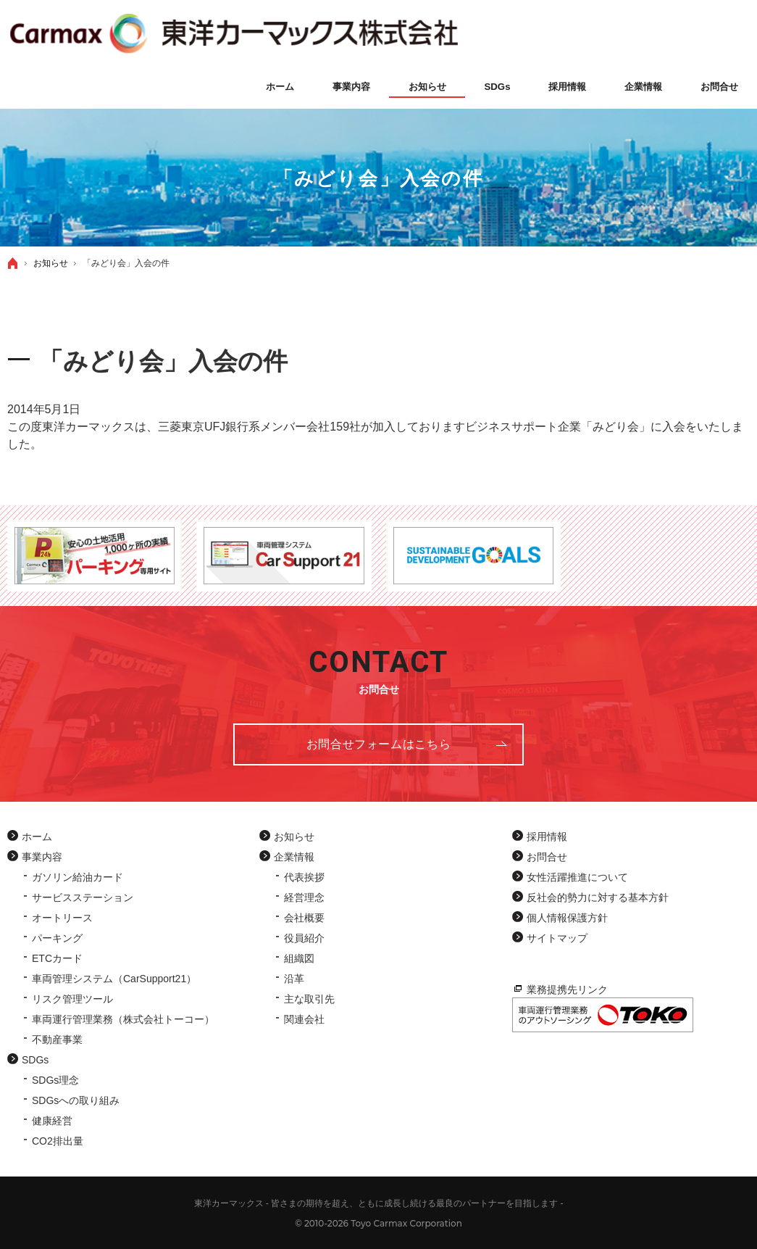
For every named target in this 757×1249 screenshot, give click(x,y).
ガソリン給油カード (77, 877)
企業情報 (294, 857)
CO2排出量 (57, 1141)
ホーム (37, 836)
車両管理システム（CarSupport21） (114, 978)
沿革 (294, 978)
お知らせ (294, 836)
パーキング (57, 938)
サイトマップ (557, 938)
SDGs (35, 1060)
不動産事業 (57, 1039)
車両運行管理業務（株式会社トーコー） (123, 1019)
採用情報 (547, 836)
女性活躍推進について (577, 877)
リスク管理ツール (72, 999)
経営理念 (304, 897)
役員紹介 (304, 938)
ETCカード (57, 958)
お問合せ (547, 857)
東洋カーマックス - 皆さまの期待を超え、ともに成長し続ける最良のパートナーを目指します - (379, 1203)
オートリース (62, 918)
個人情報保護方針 (567, 918)
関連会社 (304, 1019)
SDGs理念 (55, 1080)
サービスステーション (82, 897)
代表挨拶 (304, 877)
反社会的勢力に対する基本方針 (598, 897)
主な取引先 (309, 999)
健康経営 (52, 1120)
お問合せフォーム (378, 744)
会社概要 (304, 918)
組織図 (299, 958)
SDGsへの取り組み (76, 1100)
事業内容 (42, 857)
